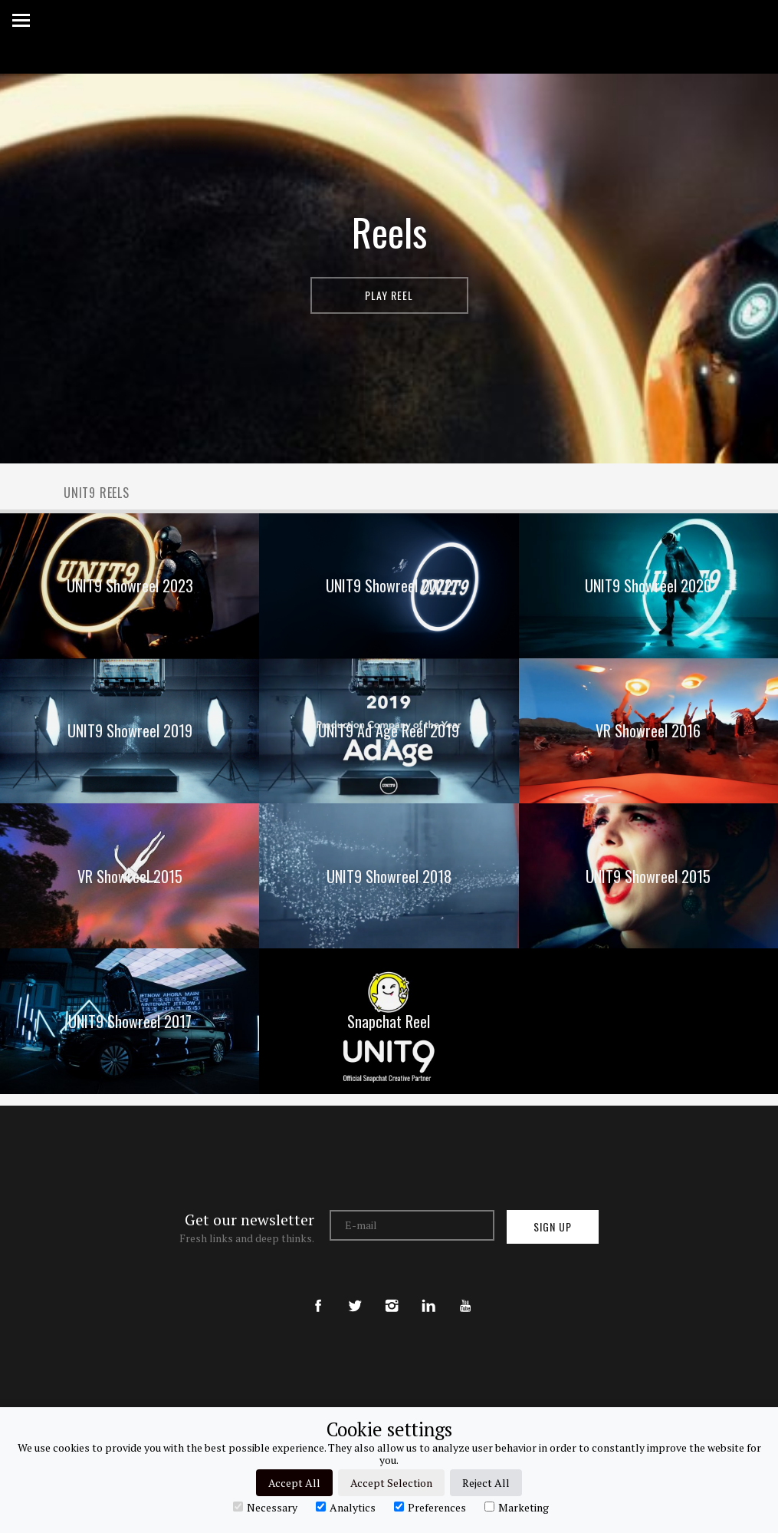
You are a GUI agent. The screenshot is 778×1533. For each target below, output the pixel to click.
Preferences (430, 1507)
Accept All (294, 1482)
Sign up (552, 1226)
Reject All (486, 1482)
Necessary (265, 1507)
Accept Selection (391, 1482)
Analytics (346, 1507)
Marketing (516, 1507)
